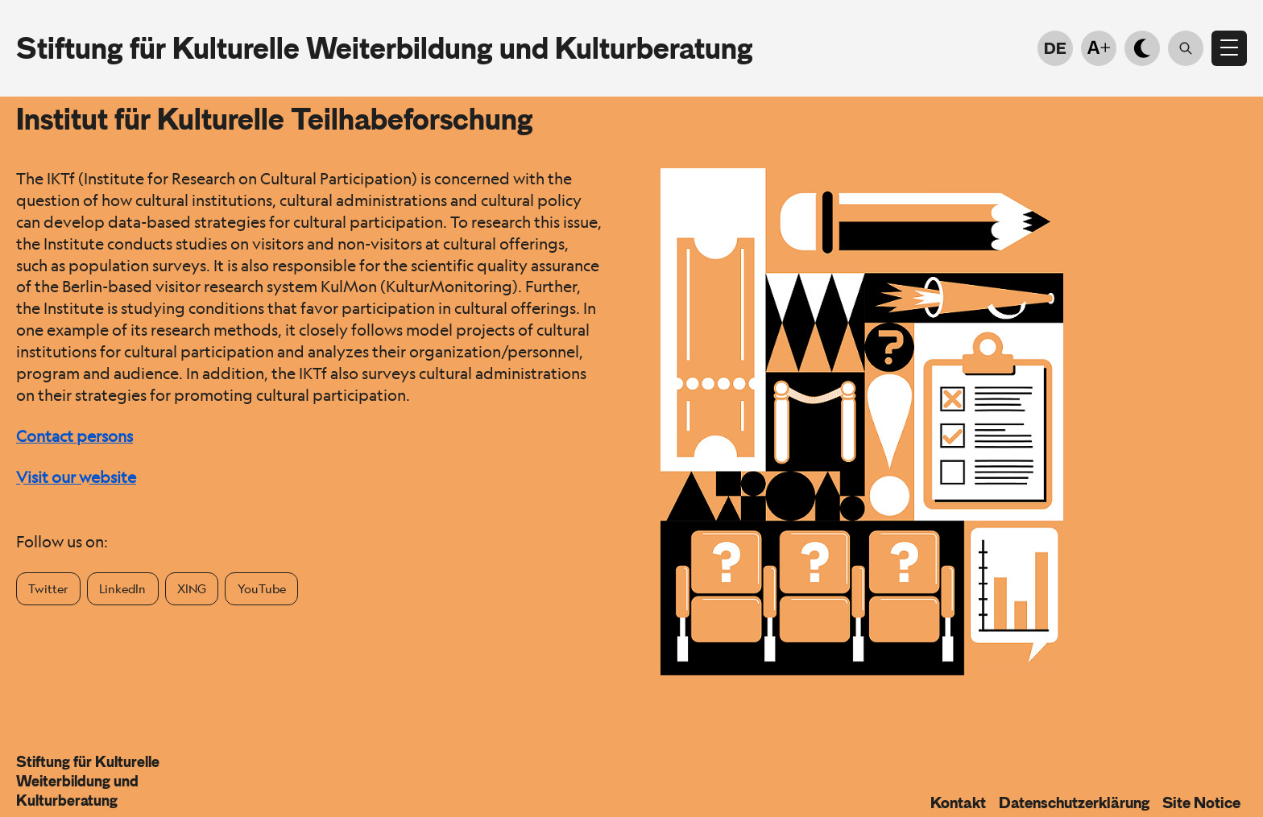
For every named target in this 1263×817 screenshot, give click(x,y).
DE (1055, 48)
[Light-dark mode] (1142, 48)
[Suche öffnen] (1185, 48)
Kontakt (958, 802)
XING (191, 588)
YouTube (262, 588)
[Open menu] (1229, 48)
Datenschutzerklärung (1074, 802)
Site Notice (1201, 802)
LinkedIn (122, 588)
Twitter (48, 588)
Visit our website (76, 477)
